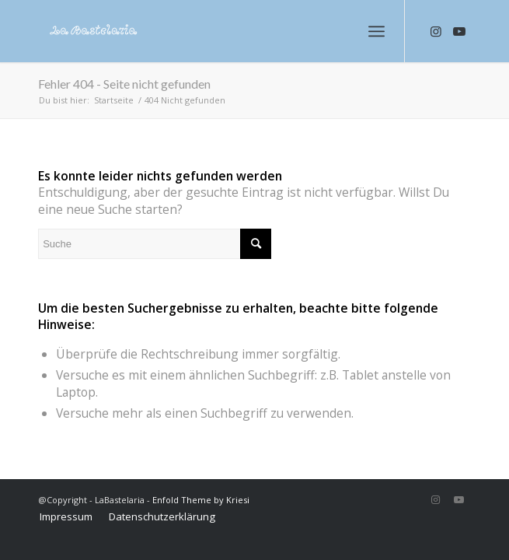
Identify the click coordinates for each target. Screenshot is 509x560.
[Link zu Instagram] (436, 31)
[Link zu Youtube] (459, 31)
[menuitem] (66, 516)
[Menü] (376, 31)
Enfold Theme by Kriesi (200, 500)
